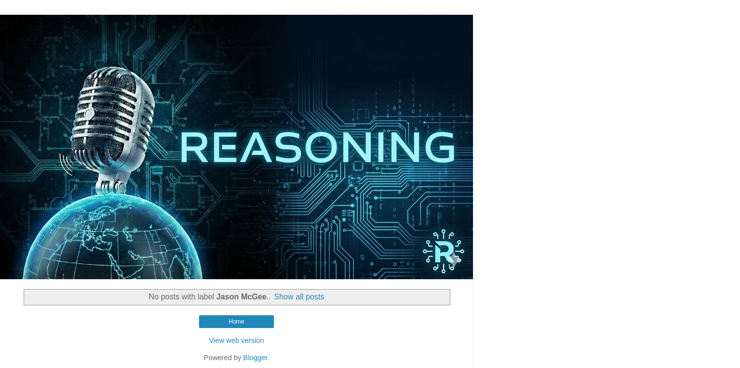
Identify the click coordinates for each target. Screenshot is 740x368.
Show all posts (299, 297)
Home (236, 321)
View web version (236, 340)
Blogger (255, 358)
